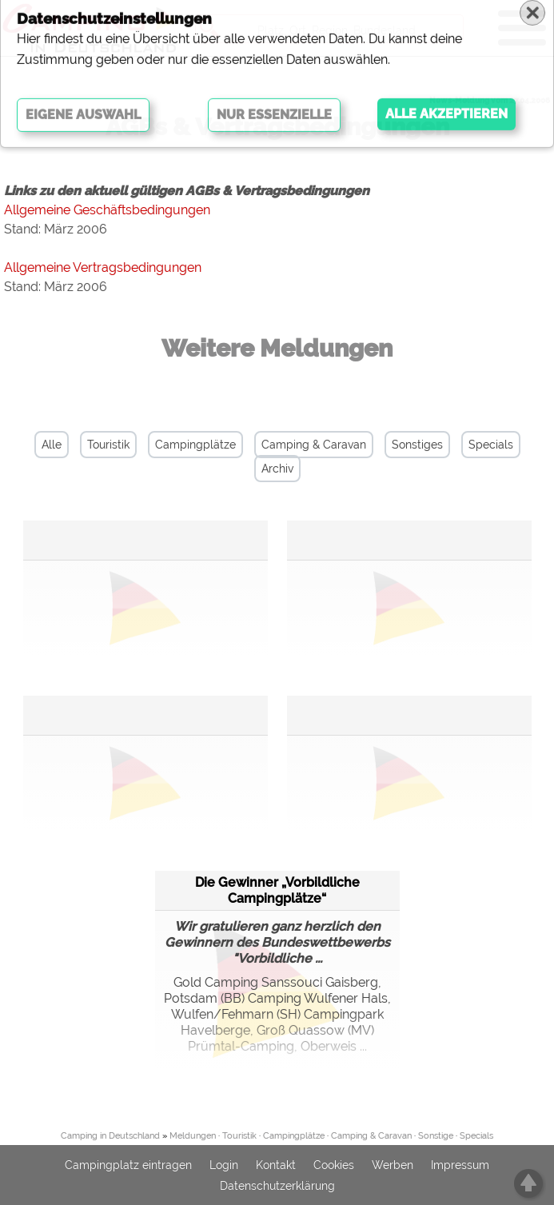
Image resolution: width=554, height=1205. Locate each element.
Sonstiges (417, 444)
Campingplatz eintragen (128, 1165)
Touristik (108, 444)
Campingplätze (195, 444)
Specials (490, 444)
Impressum (460, 1165)
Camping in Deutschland (110, 1136)
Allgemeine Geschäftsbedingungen (107, 209)
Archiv (277, 468)
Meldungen (192, 1136)
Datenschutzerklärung (277, 1185)
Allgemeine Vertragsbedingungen (102, 267)
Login (223, 1165)
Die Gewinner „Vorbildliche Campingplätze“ (277, 890)
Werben (392, 1165)
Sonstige (435, 1136)
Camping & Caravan (313, 444)
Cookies (333, 1165)
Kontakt (276, 1165)
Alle (52, 444)
